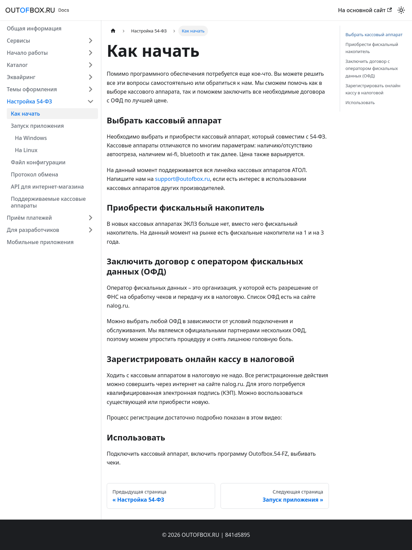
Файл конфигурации (38, 162)
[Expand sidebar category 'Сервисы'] (90, 40)
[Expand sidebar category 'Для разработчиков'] (90, 229)
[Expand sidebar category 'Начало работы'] (90, 52)
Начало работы (27, 52)
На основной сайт (365, 10)
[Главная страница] (113, 31)
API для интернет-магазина (47, 186)
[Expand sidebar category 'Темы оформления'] (90, 89)
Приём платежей (29, 217)
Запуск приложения (37, 125)
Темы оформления (32, 89)
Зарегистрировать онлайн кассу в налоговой (373, 89)
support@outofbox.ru (182, 179)
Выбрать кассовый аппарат (374, 34)
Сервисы (18, 40)
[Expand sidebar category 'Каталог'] (90, 64)
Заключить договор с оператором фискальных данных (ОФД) (371, 68)
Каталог (17, 65)
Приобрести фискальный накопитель (371, 47)
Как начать (25, 113)
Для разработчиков (33, 230)
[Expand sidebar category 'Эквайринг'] (90, 77)
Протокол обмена (34, 174)
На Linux (26, 150)
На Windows (31, 138)
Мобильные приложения (40, 242)
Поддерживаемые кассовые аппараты (48, 202)
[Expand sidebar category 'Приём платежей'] (90, 217)
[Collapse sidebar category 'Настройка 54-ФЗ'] (90, 101)
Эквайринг (21, 77)
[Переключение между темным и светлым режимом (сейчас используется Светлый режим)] (401, 10)
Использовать (360, 102)
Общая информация (34, 28)
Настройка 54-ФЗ (29, 101)
